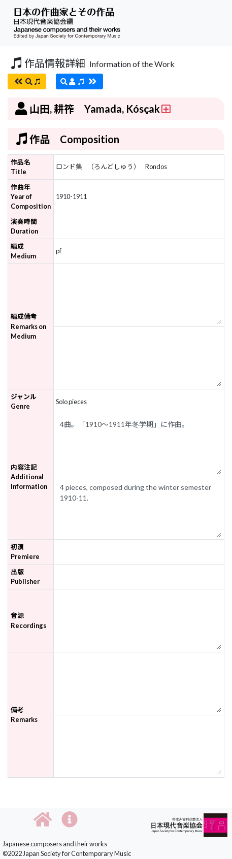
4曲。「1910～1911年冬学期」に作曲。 (138, 445)
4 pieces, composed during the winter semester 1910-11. (138, 508)
